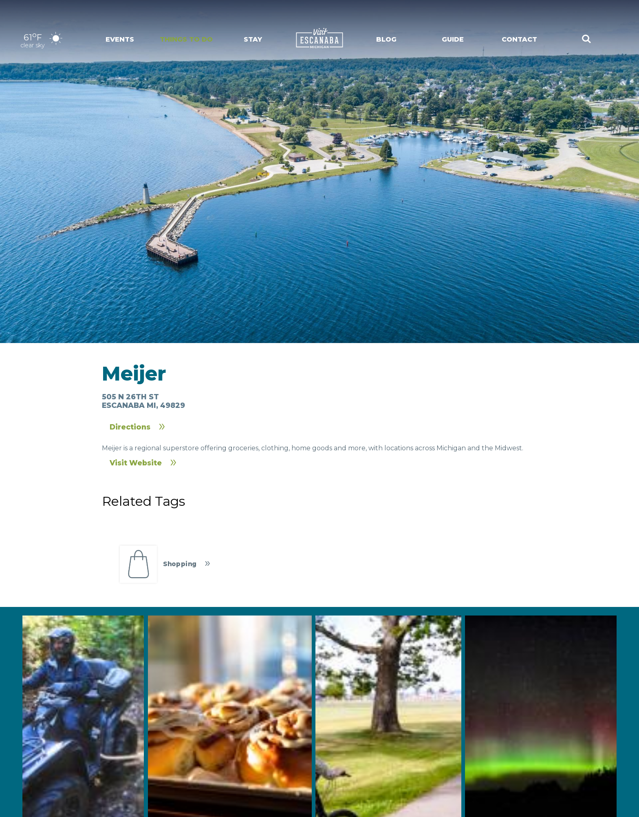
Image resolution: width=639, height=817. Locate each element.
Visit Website (136, 462)
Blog (386, 39)
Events (120, 39)
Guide (453, 39)
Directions (130, 427)
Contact (519, 39)
